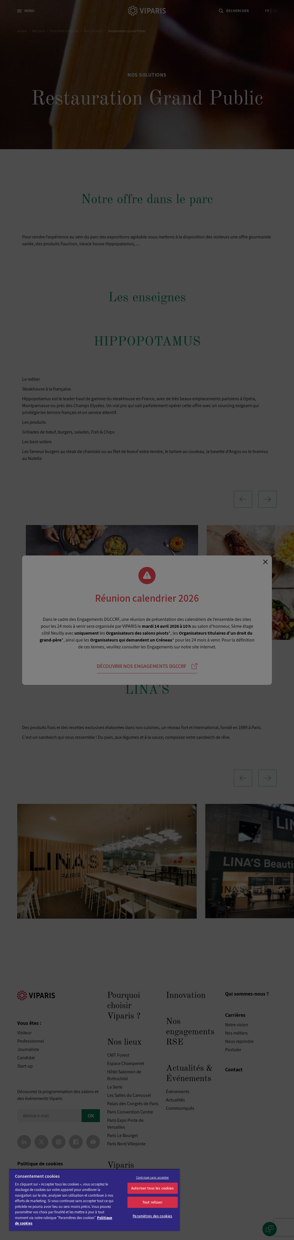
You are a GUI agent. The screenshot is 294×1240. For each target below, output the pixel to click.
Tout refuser (152, 1202)
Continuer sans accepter (152, 1177)
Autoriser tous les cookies (152, 1188)
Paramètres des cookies (152, 1216)
